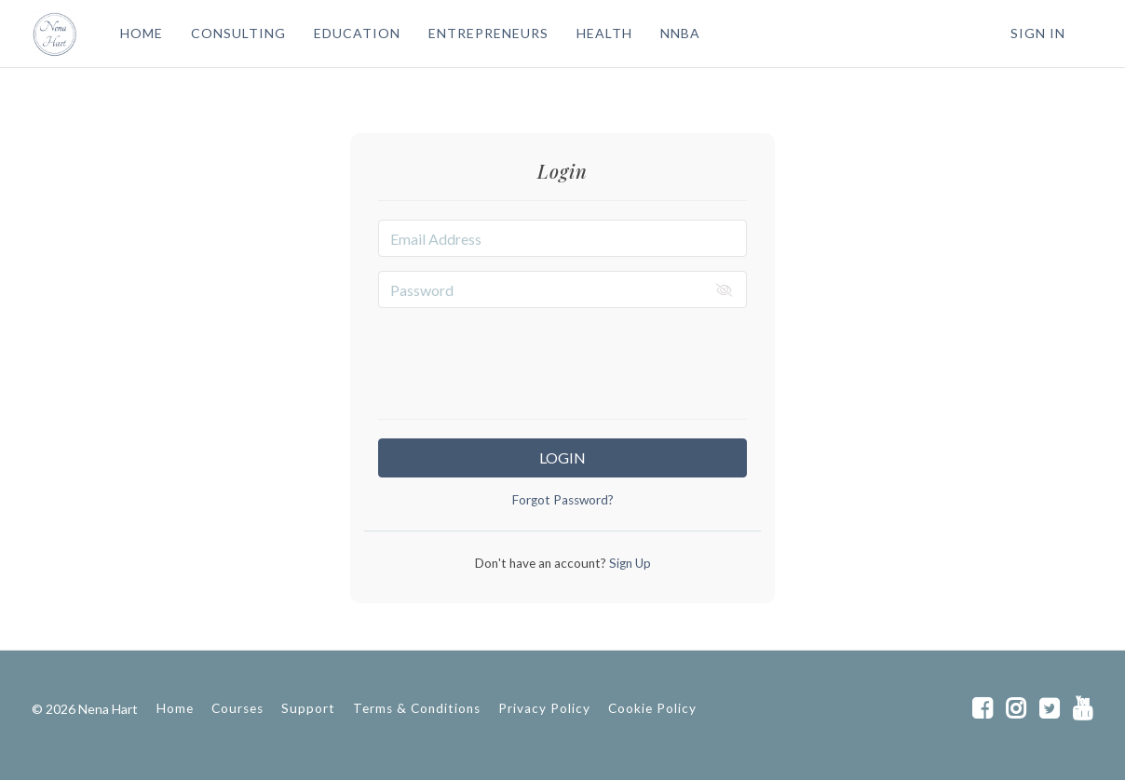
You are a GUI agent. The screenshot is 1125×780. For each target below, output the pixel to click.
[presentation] (562, 358)
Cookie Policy (652, 708)
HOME (141, 33)
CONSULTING (238, 33)
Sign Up (628, 563)
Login (562, 457)
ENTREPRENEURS (488, 33)
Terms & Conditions (417, 708)
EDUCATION (357, 33)
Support (308, 708)
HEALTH (604, 33)
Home (175, 708)
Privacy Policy (544, 708)
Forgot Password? (563, 499)
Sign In (1037, 33)
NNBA (680, 33)
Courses (237, 708)
